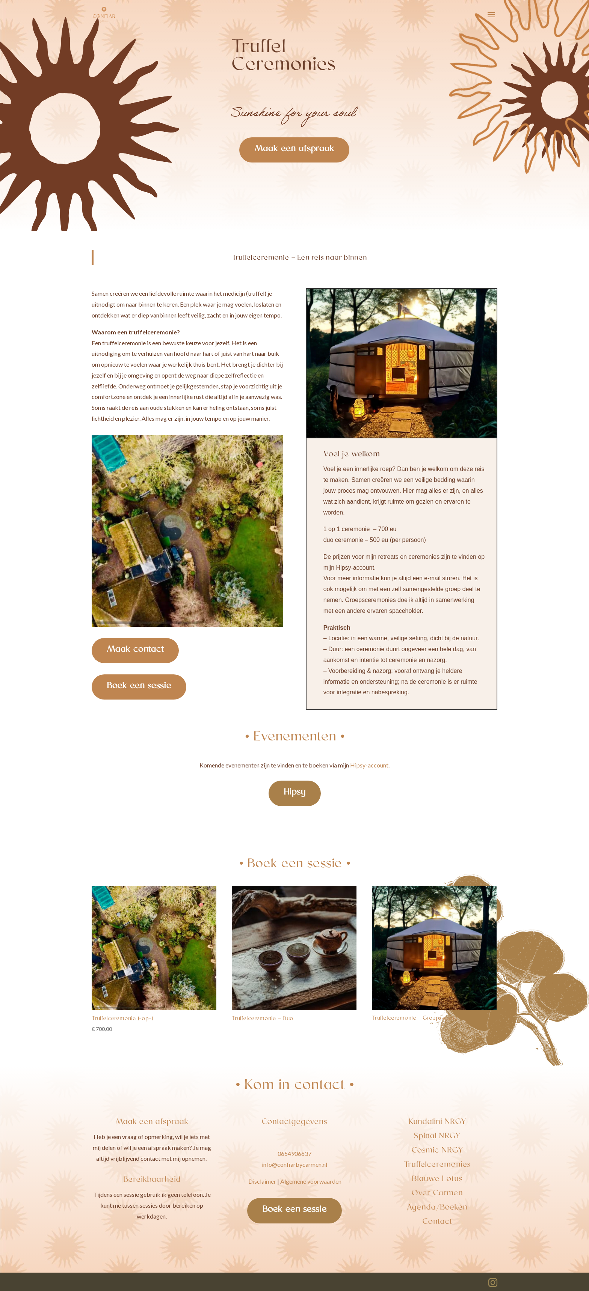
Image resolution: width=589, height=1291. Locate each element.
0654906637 (294, 1153)
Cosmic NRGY (437, 1151)
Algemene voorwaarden (310, 1181)
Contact (437, 1222)
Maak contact (135, 650)
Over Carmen (437, 1193)
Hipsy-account (369, 765)
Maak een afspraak (294, 149)
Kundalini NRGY (437, 1122)
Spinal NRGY (437, 1136)
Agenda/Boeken (437, 1208)
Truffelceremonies (437, 1165)
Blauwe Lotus (437, 1179)
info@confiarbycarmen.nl (294, 1164)
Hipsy (295, 793)
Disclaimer (262, 1181)
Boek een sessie (139, 687)
